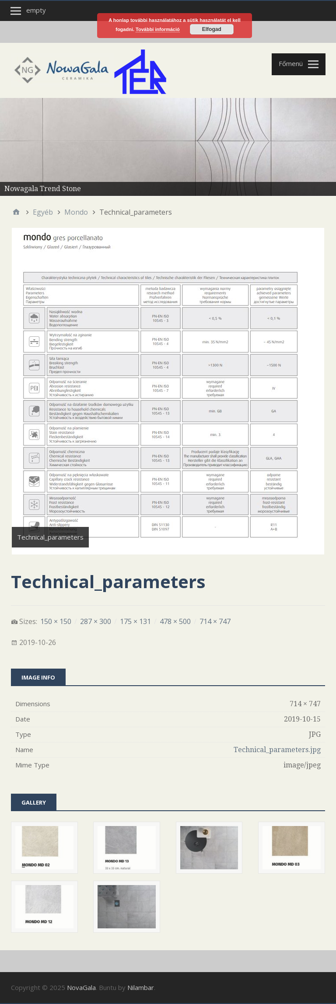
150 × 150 (55, 621)
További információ (158, 29)
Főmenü (291, 63)
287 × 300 (95, 621)
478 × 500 (175, 621)
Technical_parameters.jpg (277, 750)
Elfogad (211, 29)
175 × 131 (135, 621)
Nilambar (140, 987)
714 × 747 (215, 621)
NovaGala (81, 987)
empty (36, 10)
